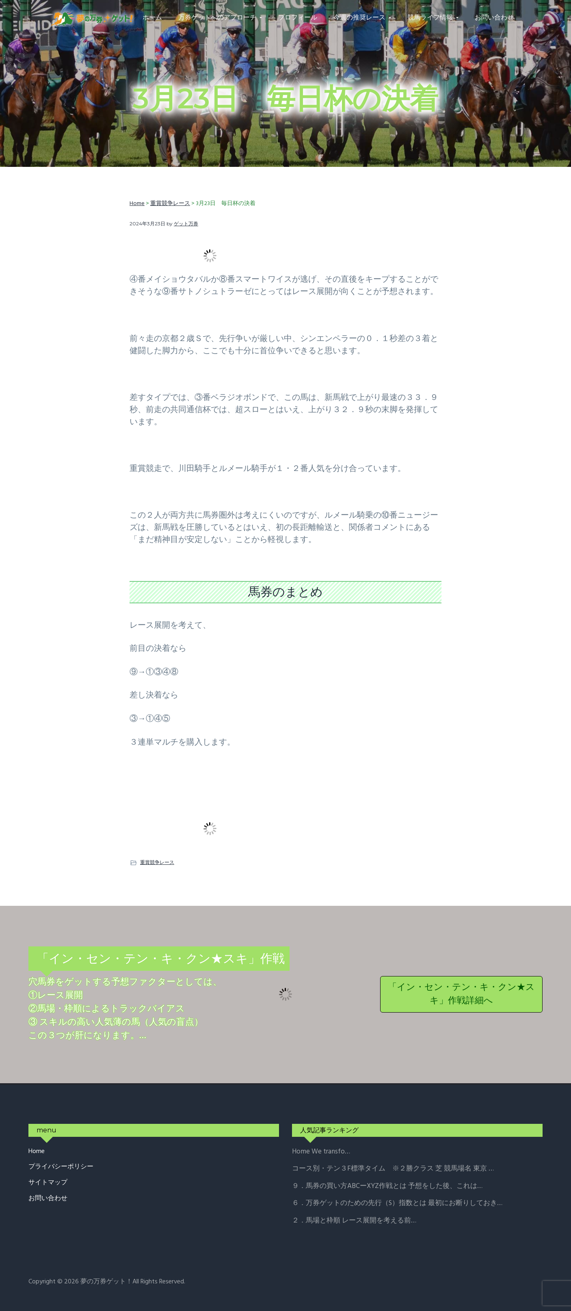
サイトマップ (47, 1183)
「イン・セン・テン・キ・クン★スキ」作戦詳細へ (461, 994)
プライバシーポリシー (60, 1167)
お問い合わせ (47, 1199)
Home (36, 1152)
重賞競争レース (157, 862)
